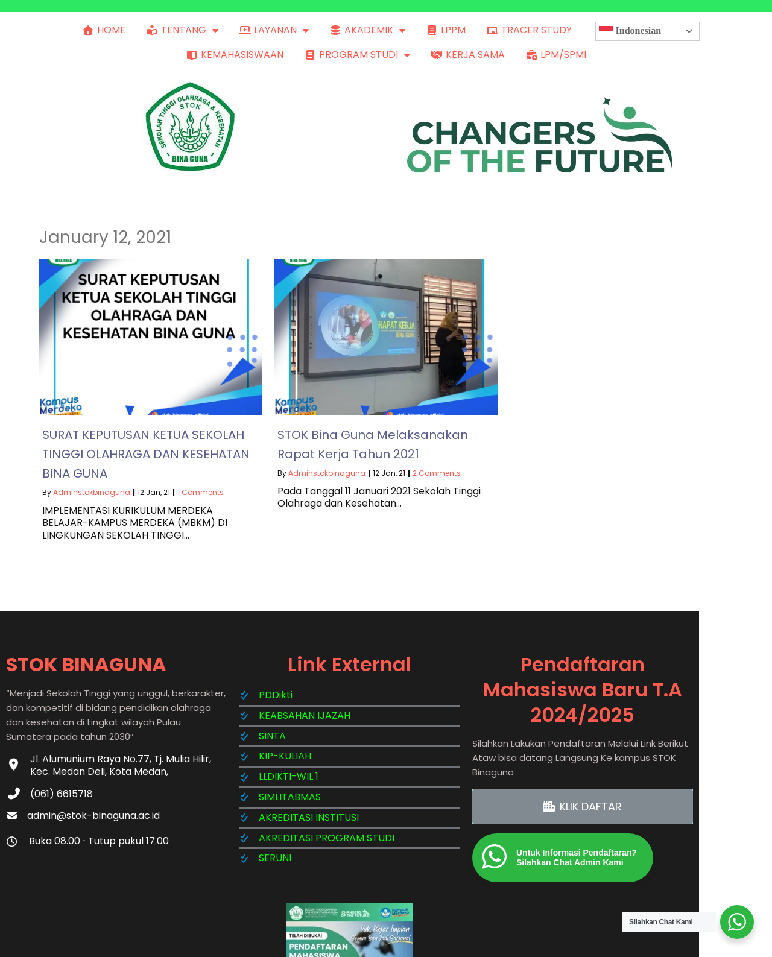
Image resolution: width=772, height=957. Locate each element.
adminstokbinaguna (91, 489)
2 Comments (437, 470)
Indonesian (630, 31)
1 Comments (200, 489)
